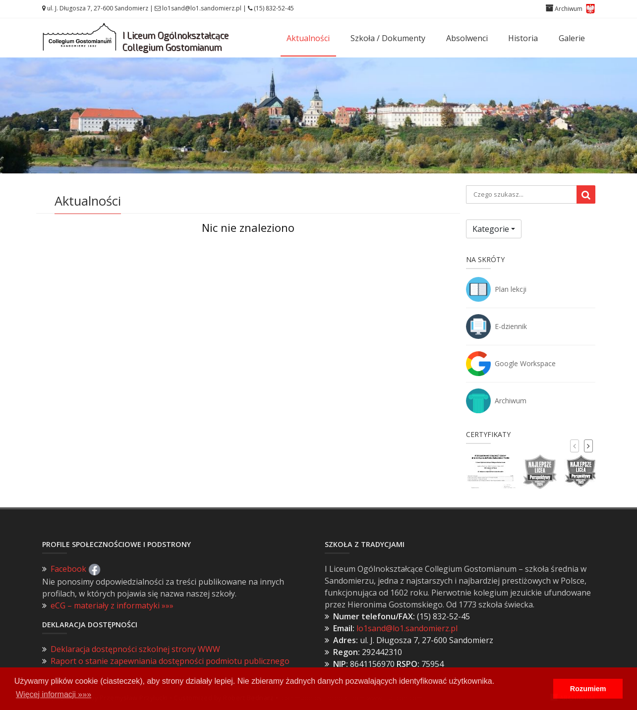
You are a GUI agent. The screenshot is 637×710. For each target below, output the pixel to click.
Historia (523, 38)
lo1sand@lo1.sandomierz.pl (201, 8)
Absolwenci (467, 38)
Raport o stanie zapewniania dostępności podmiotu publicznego (170, 660)
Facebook (76, 568)
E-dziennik (511, 326)
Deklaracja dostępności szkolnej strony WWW (135, 649)
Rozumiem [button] (588, 689)
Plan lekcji (510, 289)
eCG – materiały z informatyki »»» (112, 605)
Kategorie (490, 228)
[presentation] (574, 445)
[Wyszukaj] (586, 194)
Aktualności (308, 38)
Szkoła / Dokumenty (387, 38)
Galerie (572, 38)
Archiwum (510, 400)
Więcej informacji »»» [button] (53, 694)
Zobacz (318, 145)
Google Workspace (525, 363)
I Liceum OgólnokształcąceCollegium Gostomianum (175, 42)
